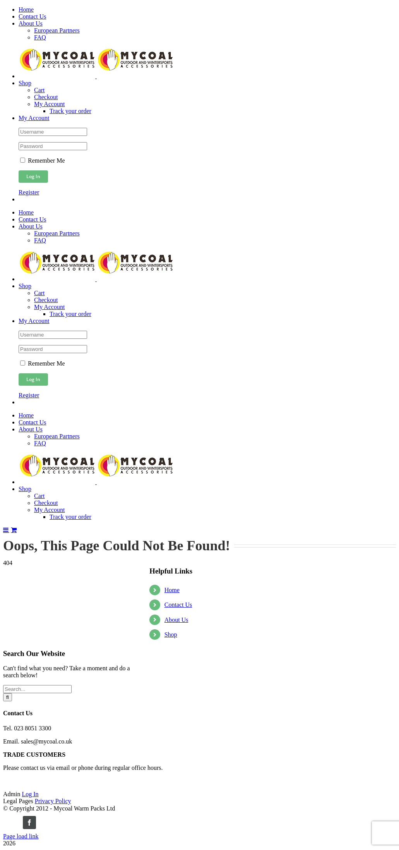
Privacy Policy (53, 801)
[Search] (7, 697)
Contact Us (178, 604)
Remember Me (42, 160)
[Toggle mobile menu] (6, 530)
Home (172, 590)
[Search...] (37, 689)
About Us (176, 619)
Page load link (21, 836)
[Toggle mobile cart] (14, 530)
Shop (170, 634)
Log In (30, 794)
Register (29, 192)
